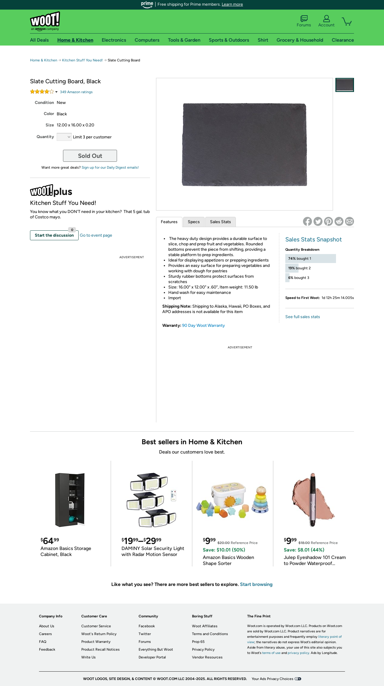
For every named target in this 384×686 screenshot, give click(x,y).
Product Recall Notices (100, 649)
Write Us (88, 657)
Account (326, 21)
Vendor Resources (207, 657)
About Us (46, 626)
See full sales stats (302, 316)
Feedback (47, 649)
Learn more (232, 4)
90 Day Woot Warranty (203, 325)
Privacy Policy (203, 649)
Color (49, 113)
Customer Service (96, 626)
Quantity (45, 136)
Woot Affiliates (205, 626)
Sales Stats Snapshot (313, 239)
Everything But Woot (156, 649)
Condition (44, 102)
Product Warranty (95, 642)
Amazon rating (76, 92)
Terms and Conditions (210, 634)
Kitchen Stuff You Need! (83, 60)
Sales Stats (220, 221)
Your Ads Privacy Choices (272, 679)
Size (50, 125)
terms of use (271, 653)
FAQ (42, 642)
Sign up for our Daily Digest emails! (110, 167)
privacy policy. (299, 653)
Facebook (147, 626)
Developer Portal (152, 657)
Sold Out (90, 155)
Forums (304, 21)
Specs (194, 221)
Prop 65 (198, 642)
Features (169, 221)
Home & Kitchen (43, 60)
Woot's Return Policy (98, 634)
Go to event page (96, 235)
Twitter (145, 634)
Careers (45, 634)
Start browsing (256, 584)
